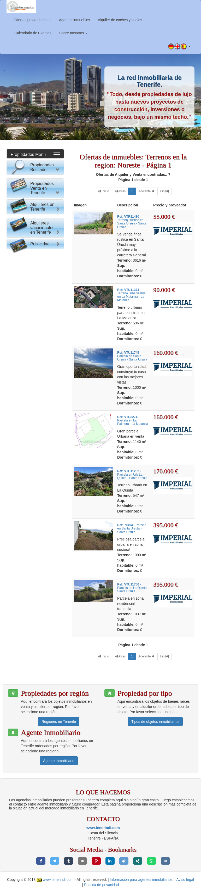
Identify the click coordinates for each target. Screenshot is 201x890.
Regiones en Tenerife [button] (59, 721)
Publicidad (40, 492)
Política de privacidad (101, 885)
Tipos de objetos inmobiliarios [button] (155, 721)
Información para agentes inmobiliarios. (141, 879)
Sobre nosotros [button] (73, 33)
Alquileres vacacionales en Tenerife (42, 465)
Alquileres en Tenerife (42, 393)
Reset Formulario (35, 277)
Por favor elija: (23, 181)
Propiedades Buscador (42, 167)
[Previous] (120, 191)
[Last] (164, 191)
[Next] (146, 191)
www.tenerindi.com (103, 828)
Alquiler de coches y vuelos (120, 20)
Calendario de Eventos (32, 33)
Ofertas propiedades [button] (32, 20)
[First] (103, 191)
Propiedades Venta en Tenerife (42, 296)
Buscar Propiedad (35, 266)
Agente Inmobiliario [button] (58, 761)
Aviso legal (185, 879)
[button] (179, 47)
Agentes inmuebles (74, 20)
